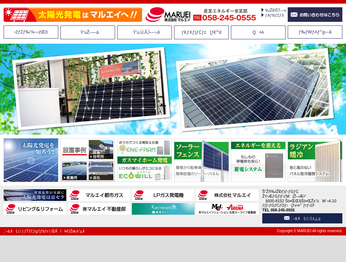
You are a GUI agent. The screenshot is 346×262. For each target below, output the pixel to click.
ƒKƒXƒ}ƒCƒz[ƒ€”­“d (201, 32)
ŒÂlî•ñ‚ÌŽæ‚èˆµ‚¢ (67, 231)
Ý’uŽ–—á (88, 32)
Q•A (258, 32)
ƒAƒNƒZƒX (274, 15)
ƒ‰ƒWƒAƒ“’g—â (315, 32)
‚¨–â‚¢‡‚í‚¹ (12, 231)
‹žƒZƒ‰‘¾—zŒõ (31, 32)
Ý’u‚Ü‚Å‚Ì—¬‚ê (144, 32)
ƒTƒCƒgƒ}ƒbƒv (36, 231)
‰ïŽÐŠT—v (275, 10)
